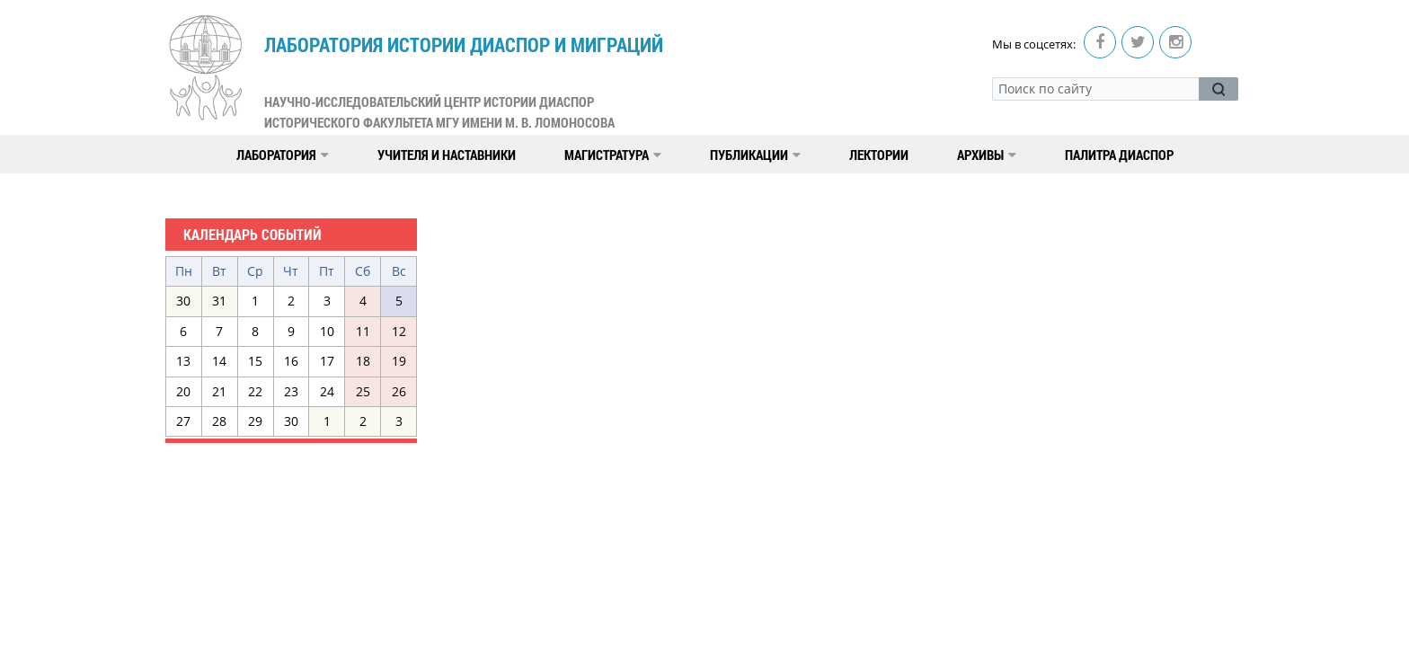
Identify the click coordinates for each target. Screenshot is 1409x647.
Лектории (878, 155)
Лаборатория (282, 155)
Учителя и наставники (446, 155)
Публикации (755, 155)
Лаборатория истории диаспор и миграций (463, 82)
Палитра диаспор (1119, 155)
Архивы (986, 155)
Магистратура (612, 155)
